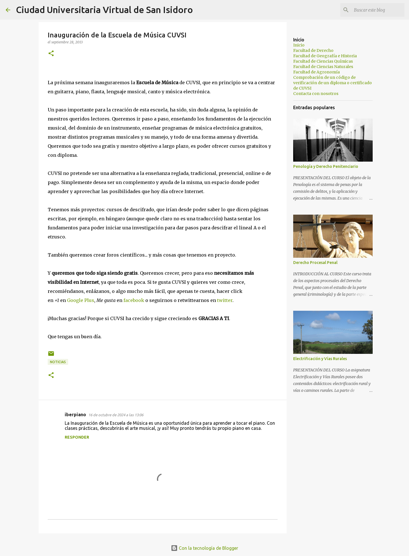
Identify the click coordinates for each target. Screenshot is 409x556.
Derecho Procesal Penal (315, 262)
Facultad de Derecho (313, 50)
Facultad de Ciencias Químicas (323, 61)
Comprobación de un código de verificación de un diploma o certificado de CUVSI (332, 83)
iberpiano (75, 414)
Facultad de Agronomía (316, 72)
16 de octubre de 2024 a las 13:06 (115, 415)
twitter (224, 300)
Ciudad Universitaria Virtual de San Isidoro (104, 10)
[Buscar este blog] (374, 10)
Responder (77, 437)
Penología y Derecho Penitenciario (325, 166)
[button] (51, 54)
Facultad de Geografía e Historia (325, 55)
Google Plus (80, 300)
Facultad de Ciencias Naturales (323, 66)
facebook (133, 300)
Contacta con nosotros (315, 93)
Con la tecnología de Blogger (204, 548)
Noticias (58, 362)
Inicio (299, 45)
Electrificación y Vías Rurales (320, 358)
